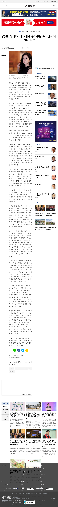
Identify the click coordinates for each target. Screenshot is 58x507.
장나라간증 (11, 371)
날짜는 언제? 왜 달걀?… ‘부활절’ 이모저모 (40, 78)
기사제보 (29, 500)
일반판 (44, 1)
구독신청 (51, 1)
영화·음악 (25, 32)
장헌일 (36, 171)
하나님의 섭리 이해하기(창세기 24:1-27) (42, 194)
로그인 (55, 1)
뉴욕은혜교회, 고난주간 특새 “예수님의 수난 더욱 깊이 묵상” (17, 443)
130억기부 (23, 369)
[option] (40, 211)
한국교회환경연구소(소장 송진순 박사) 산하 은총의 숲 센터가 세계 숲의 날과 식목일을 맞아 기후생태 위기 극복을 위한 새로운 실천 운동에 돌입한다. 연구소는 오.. (17, 423)
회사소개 (14, 500)
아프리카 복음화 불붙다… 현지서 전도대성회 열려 (40, 112)
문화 (19, 32)
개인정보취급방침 (36, 500)
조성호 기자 (8, 47)
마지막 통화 (38, 185)
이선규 (36, 197)
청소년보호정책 (45, 500)
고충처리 (15, 502)
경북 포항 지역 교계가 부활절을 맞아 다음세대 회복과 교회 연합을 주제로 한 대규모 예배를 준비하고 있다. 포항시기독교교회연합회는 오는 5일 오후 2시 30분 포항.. (33, 478)
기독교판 (38, 1)
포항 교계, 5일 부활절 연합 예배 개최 (32, 471)
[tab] (5, 406)
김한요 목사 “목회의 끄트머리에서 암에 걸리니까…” (49, 415)
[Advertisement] (45, 55)
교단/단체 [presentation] (5, 409)
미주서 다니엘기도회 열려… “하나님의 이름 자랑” (33, 443)
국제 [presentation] (5, 419)
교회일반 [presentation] (5, 406)
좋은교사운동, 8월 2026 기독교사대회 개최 (17, 472)
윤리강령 (20, 502)
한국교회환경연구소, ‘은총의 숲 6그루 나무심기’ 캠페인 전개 (17, 415)
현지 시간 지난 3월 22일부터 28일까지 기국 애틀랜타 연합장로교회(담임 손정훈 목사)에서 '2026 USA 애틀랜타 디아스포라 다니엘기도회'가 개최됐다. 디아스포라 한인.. (49, 423)
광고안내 (19, 500)
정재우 (36, 186)
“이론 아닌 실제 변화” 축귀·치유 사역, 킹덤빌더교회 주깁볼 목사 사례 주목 (49, 443)
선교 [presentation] (5, 413)
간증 (29, 369)
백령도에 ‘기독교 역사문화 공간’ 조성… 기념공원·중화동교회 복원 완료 (33, 416)
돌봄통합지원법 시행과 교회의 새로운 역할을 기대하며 (42, 167)
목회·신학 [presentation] (5, 416)
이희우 (36, 179)
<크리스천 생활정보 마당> (27, 394)
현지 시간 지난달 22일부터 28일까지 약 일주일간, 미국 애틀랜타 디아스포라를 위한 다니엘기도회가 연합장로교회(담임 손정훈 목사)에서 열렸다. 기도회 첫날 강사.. (33, 450)
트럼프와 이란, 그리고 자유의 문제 (40, 86)
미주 (47, 1)
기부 (17, 369)
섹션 (4, 1)
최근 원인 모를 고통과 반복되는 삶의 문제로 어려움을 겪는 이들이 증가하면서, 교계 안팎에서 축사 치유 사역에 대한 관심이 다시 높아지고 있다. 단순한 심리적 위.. (49, 452)
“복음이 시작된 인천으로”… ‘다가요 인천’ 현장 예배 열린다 (40, 103)
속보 (37, 68)
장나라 (12, 369)
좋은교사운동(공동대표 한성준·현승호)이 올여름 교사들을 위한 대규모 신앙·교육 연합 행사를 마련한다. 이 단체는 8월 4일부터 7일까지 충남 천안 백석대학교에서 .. (17, 480)
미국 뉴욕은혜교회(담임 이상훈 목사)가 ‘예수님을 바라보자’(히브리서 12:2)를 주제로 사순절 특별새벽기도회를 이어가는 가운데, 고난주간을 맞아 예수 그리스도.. (17, 450)
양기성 (36, 151)
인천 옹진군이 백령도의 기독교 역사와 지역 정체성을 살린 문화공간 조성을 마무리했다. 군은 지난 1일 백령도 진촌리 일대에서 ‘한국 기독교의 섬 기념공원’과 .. (33, 424)
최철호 (36, 159)
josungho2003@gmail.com (8, 48)
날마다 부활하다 (39, 94)
